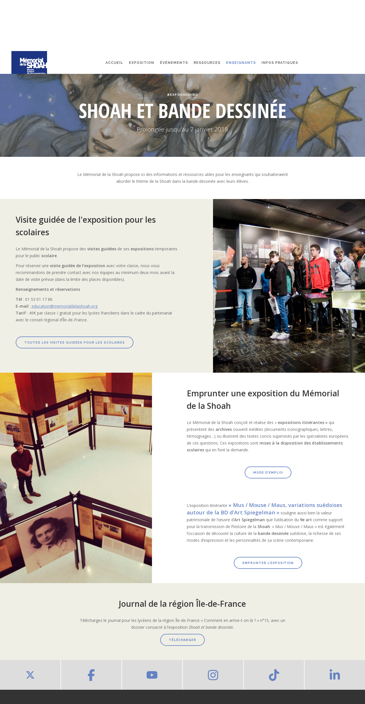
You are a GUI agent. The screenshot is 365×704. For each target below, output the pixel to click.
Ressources (207, 63)
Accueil (114, 63)
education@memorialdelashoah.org (64, 306)
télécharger (182, 640)
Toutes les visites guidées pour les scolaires (74, 342)
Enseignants (241, 63)
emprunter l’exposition (268, 563)
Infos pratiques (279, 63)
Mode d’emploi (268, 472)
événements (174, 63)
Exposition (141, 63)
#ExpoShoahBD (182, 95)
